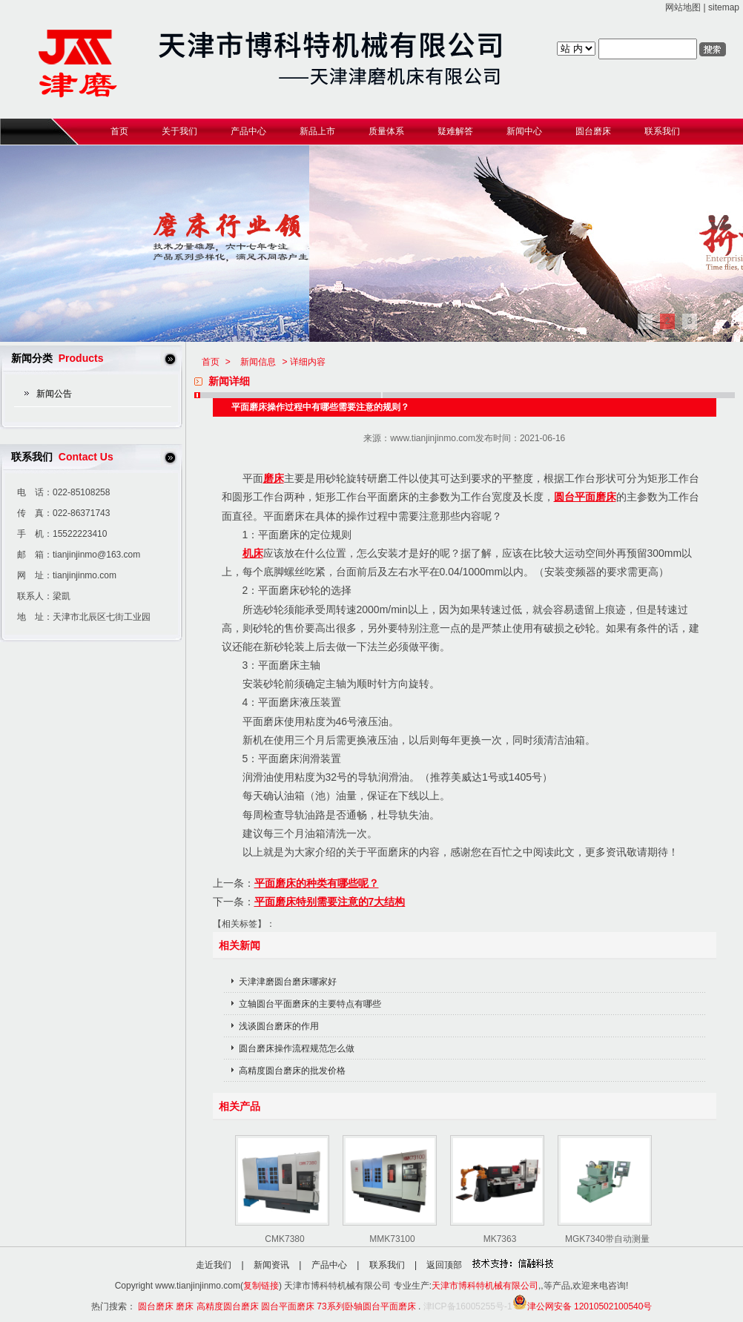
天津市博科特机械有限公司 (485, 1285)
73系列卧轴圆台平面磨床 (366, 1306)
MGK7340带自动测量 (607, 1239)
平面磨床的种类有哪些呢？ (316, 883)
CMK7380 (284, 1239)
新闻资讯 (271, 1265)
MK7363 (500, 1239)
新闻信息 (258, 362)
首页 (210, 362)
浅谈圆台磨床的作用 (279, 1026)
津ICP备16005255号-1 (467, 1306)
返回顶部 (444, 1265)
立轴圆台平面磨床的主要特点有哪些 (310, 1004)
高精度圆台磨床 (228, 1306)
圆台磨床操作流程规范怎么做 (296, 1048)
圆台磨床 (156, 1306)
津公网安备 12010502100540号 (582, 1306)
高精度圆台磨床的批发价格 (292, 1070)
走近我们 (213, 1265)
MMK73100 (392, 1239)
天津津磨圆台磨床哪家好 (288, 981)
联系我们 (387, 1265)
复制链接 (261, 1285)
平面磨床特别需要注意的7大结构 (330, 902)
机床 (252, 553)
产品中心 (329, 1265)
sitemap (723, 7)
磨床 (273, 478)
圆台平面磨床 (585, 497)
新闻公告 (54, 394)
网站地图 (683, 7)
